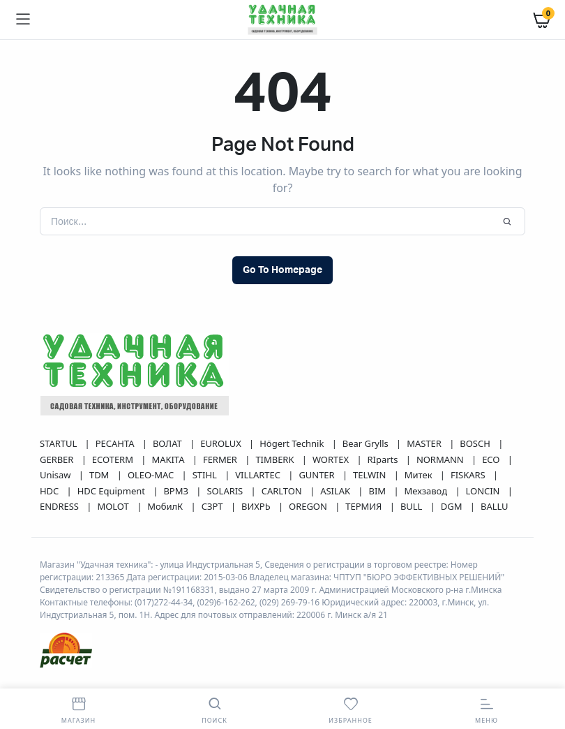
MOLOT (114, 506)
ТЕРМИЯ (364, 506)
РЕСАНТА (116, 443)
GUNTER (318, 475)
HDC (50, 491)
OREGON (309, 506)
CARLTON (283, 491)
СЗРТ (213, 506)
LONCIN (484, 491)
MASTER (425, 443)
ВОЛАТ (168, 443)
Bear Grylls (366, 443)
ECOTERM (113, 459)
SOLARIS (225, 491)
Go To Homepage (282, 270)
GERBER (58, 459)
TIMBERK (275, 459)
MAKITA (168, 459)
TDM (100, 475)
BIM (378, 491)
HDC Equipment (112, 491)
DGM (453, 506)
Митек (420, 475)
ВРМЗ (176, 491)
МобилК (166, 506)
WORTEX (331, 459)
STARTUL (60, 443)
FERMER (221, 459)
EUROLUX (221, 443)
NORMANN (441, 459)
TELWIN (371, 475)
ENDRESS (60, 506)
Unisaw (56, 475)
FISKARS (469, 475)
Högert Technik (292, 443)
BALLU (494, 506)
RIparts (384, 459)
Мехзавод (427, 491)
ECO (492, 459)
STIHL (206, 475)
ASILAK (336, 491)
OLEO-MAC (152, 475)
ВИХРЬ (257, 506)
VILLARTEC (258, 475)
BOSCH (476, 443)
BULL (412, 506)
